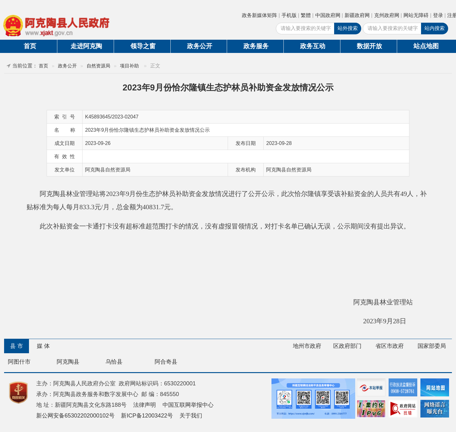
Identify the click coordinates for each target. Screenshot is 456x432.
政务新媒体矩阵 (259, 15)
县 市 (16, 346)
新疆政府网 (357, 15)
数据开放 (369, 46)
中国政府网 (327, 15)
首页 (30, 46)
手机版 (289, 15)
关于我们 (191, 415)
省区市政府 (389, 346)
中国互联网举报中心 (188, 405)
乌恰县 (114, 362)
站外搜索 (348, 28)
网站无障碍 (416, 15)
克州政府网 (386, 15)
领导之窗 (143, 46)
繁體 (306, 15)
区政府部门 (347, 346)
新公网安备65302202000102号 (75, 415)
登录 (438, 15)
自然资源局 (98, 65)
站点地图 (426, 46)
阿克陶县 (68, 362)
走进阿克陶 (86, 46)
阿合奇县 (166, 362)
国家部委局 (432, 346)
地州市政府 (307, 346)
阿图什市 (19, 362)
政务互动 (312, 46)
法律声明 (144, 405)
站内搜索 (435, 28)
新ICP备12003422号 (147, 415)
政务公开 (199, 46)
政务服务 (256, 46)
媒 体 (43, 346)
